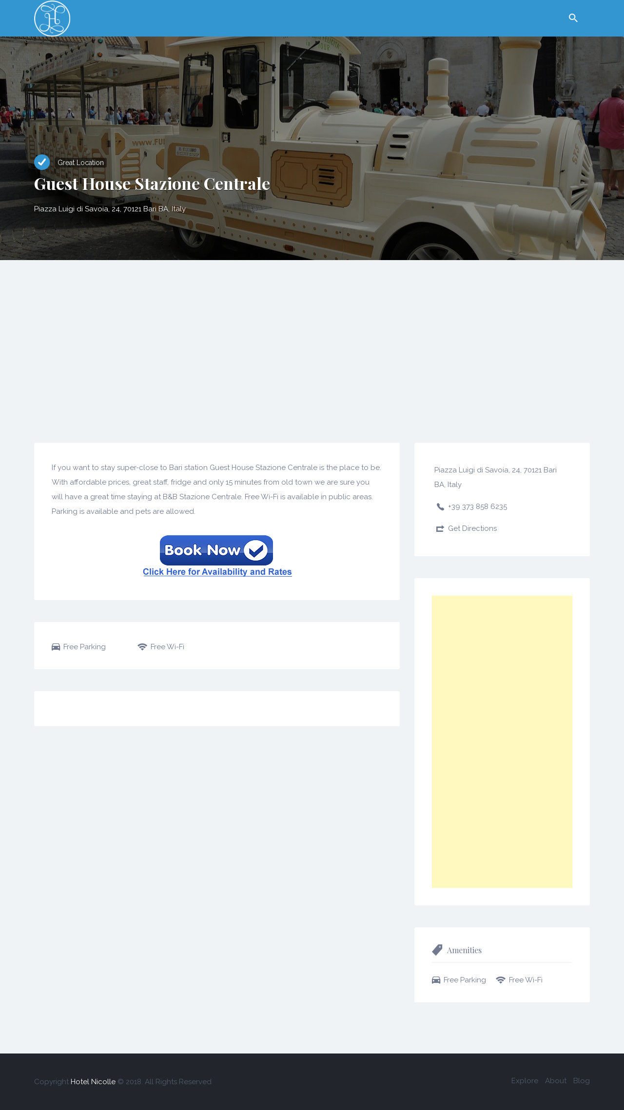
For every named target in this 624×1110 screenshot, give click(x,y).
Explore (524, 1080)
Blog (581, 1080)
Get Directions (472, 528)
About (555, 1080)
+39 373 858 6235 (477, 506)
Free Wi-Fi (167, 646)
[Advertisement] (312, 333)
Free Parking (84, 646)
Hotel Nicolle (93, 1081)
